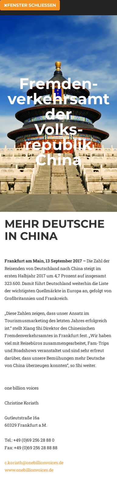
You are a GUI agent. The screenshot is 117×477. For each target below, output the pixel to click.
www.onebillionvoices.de (29, 470)
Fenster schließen (30, 5)
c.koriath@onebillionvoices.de (34, 462)
